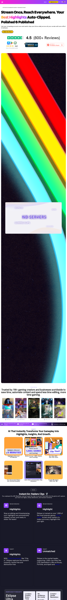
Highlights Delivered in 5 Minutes (13, 456)
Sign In (45, 2)
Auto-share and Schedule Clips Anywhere (33, 480)
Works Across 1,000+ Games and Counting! (33, 456)
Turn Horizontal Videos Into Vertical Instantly (13, 480)
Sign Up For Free (53, 2)
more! (57, 565)
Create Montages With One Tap (53, 480)
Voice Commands (14, 558)
